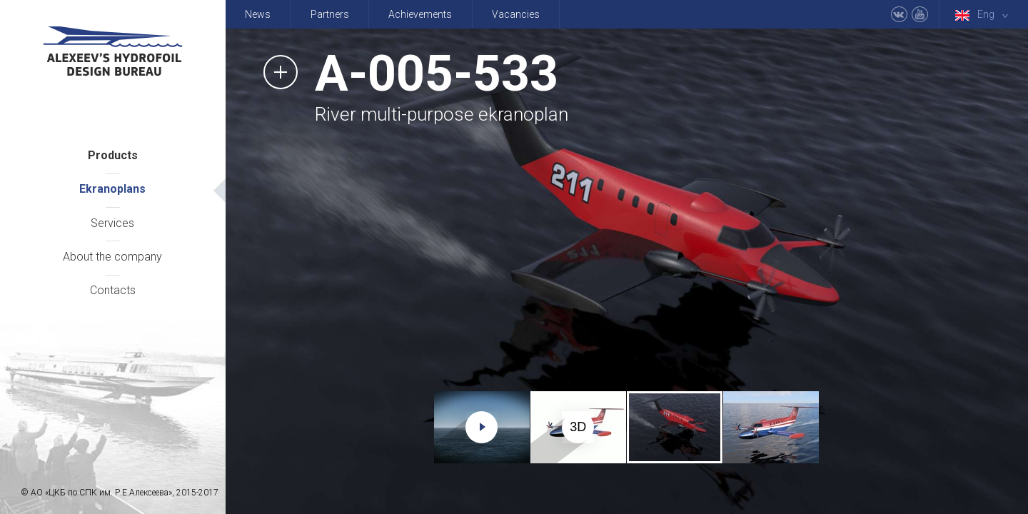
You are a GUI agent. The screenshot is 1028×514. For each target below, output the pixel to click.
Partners (330, 14)
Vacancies (516, 14)
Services (112, 223)
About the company (112, 256)
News (258, 14)
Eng (984, 15)
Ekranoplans (112, 189)
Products (113, 155)
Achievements (420, 14)
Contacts (113, 290)
